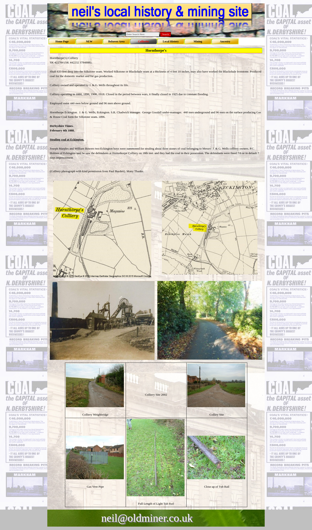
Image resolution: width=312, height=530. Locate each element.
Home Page (62, 41)
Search (165, 34)
